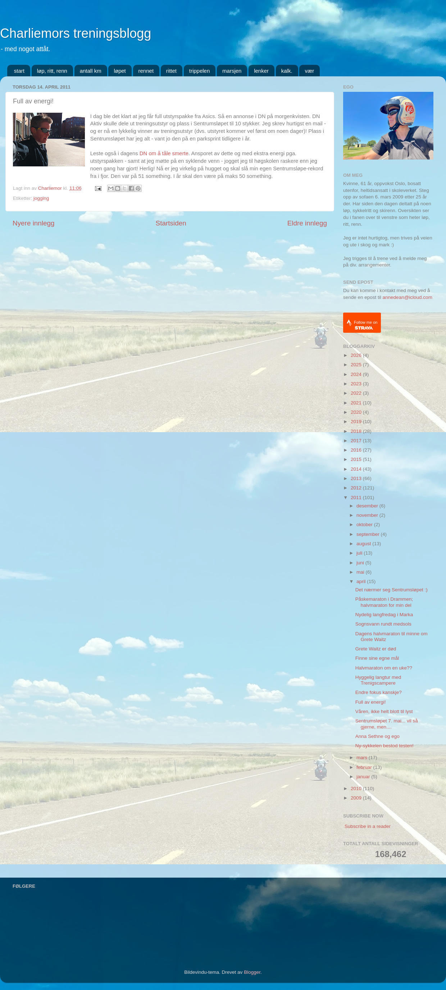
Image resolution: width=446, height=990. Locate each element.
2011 (357, 497)
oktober (365, 524)
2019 (357, 421)
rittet (171, 71)
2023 (357, 383)
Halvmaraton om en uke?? (383, 668)
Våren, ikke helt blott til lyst (384, 711)
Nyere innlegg (34, 223)
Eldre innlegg (307, 223)
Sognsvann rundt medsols (383, 624)
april (361, 581)
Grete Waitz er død (375, 648)
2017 (357, 440)
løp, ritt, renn (52, 71)
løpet (120, 71)
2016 (357, 450)
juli (360, 553)
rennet (146, 71)
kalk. (286, 71)
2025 (357, 364)
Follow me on (365, 325)
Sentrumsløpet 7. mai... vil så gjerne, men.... (386, 723)
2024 (357, 374)
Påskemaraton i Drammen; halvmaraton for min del (384, 602)
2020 (357, 412)
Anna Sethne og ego (377, 736)
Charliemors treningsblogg (75, 33)
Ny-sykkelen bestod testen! (384, 745)
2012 (357, 487)
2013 (357, 478)
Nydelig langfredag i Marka (384, 614)
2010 (357, 788)
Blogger (252, 972)
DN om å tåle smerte (164, 153)
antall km (90, 71)
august (364, 543)
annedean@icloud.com (407, 297)
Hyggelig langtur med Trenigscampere (378, 680)
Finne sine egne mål (377, 658)
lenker (261, 71)
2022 (357, 393)
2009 (357, 798)
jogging (41, 198)
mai (361, 572)
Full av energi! (370, 702)
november (367, 515)
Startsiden (171, 223)
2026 (357, 355)
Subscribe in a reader (368, 826)
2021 (357, 403)
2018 (357, 431)
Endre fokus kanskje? (378, 692)
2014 (357, 469)
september (368, 534)
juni (360, 562)
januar (363, 776)
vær (309, 71)
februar (364, 767)
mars (362, 757)
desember (367, 506)
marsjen (231, 71)
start (19, 71)
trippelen (199, 71)
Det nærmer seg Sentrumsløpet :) (391, 589)
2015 (357, 459)
